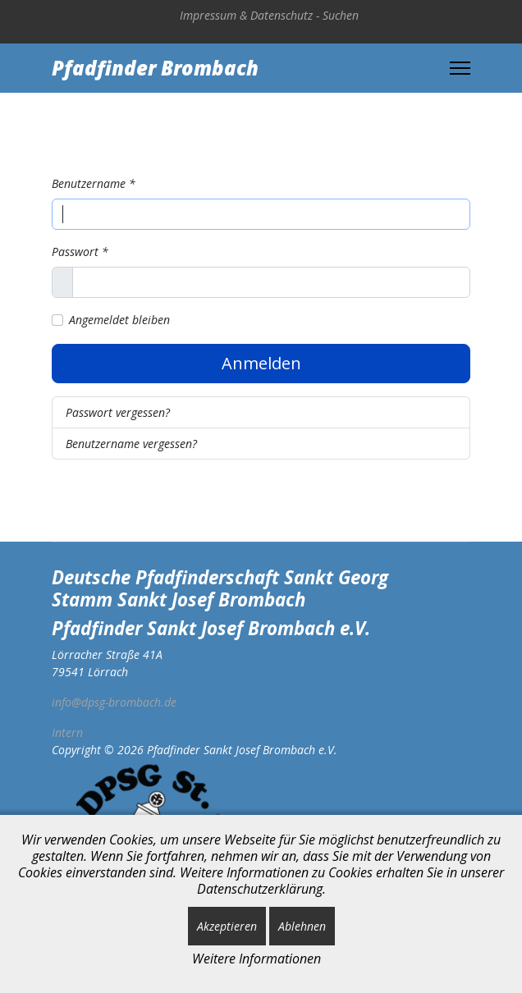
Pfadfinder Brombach (155, 68)
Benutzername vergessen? (131, 443)
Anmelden (261, 363)
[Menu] (460, 68)
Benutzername (93, 183)
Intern (67, 732)
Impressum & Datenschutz (246, 15)
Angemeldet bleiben (119, 319)
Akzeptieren (227, 926)
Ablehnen (302, 926)
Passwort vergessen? (118, 412)
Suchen (341, 15)
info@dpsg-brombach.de (114, 702)
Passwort (80, 251)
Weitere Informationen (256, 959)
